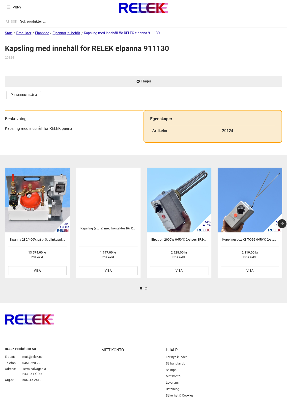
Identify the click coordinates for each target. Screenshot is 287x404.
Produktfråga (23, 95)
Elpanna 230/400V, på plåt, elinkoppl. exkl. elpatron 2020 (50, 239)
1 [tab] (141, 288)
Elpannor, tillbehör (66, 33)
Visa (37, 270)
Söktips (171, 370)
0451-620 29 (31, 363)
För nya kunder (176, 357)
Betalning (172, 389)
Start (8, 33)
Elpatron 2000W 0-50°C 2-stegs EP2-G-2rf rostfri (186, 239)
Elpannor (42, 33)
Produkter (23, 33)
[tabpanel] (37, 223)
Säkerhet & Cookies (180, 395)
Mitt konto (173, 376)
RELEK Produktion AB (20, 349)
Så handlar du (175, 363)
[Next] (282, 223)
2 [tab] (146, 288)
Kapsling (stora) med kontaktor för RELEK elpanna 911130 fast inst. (129, 228)
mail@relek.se (32, 357)
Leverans (172, 382)
